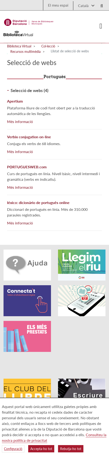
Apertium (15, 101)
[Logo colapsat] (100, 26)
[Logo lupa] (100, 4)
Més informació (20, 121)
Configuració (13, 449)
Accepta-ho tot (41, 449)
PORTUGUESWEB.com (27, 167)
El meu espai (58, 5)
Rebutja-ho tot (70, 449)
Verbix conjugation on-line (29, 137)
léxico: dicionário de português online (38, 202)
